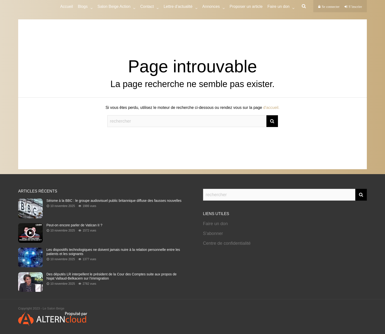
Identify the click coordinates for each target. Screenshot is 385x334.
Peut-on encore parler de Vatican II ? (74, 225)
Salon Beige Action (113, 7)
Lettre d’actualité (178, 7)
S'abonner (213, 233)
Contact (147, 7)
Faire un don (215, 223)
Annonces (211, 7)
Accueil (66, 6)
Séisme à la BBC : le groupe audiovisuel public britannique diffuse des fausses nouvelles (113, 201)
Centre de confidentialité (227, 243)
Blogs (83, 7)
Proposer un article (246, 6)
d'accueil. (271, 107)
